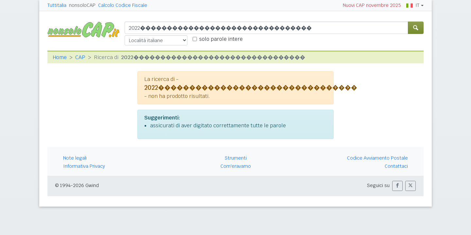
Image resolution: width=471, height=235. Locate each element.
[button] (397, 186)
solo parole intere (221, 39)
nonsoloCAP (82, 5)
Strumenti (236, 158)
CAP (80, 57)
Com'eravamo (235, 166)
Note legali (75, 158)
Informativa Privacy (84, 166)
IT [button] (412, 5)
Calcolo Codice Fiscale (122, 5)
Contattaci (396, 166)
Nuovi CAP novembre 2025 (372, 5)
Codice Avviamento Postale (377, 158)
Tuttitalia (56, 5)
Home (60, 57)
